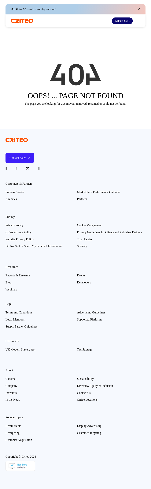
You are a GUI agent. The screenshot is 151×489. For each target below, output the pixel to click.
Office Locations (87, 399)
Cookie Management (89, 225)
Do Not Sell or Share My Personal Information (34, 246)
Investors (11, 392)
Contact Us (84, 392)
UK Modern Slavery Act (20, 349)
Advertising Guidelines (91, 312)
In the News (13, 399)
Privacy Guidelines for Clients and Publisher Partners (109, 232)
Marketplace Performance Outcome (98, 192)
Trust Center (84, 239)
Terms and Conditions (19, 312)
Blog (8, 282)
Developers (84, 282)
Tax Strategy (84, 349)
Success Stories (15, 192)
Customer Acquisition (19, 440)
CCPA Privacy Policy (18, 232)
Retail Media (13, 425)
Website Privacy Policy (20, 239)
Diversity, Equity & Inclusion (95, 385)
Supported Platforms (89, 319)
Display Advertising (89, 425)
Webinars (11, 289)
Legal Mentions (15, 319)
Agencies (11, 199)
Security (82, 246)
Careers (10, 378)
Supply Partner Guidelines (22, 326)
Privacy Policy (14, 225)
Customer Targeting (89, 432)
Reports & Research (18, 275)
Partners (82, 199)
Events (81, 275)
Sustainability (85, 378)
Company (11, 385)
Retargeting (13, 432)
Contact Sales (122, 20)
